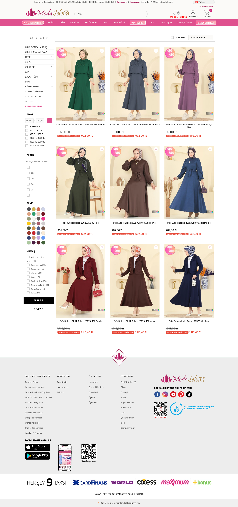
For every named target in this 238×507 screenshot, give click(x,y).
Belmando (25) (36, 265)
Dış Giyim (125, 392)
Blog (123, 422)
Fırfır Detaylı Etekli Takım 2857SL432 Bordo (81, 321)
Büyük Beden (127, 402)
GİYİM (50, 22)
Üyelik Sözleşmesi (34, 412)
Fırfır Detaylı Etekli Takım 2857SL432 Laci (189, 321)
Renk (30, 203)
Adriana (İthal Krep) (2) (36, 259)
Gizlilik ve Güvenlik (34, 407)
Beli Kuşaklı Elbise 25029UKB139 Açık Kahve (134, 222)
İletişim (60, 392)
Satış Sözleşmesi (33, 417)
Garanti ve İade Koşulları (37, 392)
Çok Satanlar (127, 417)
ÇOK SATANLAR (33, 96)
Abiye (123, 397)
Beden (30, 155)
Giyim (124, 387)
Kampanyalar (128, 427)
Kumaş (31, 251)
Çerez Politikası (32, 422)
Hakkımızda (63, 387)
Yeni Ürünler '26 (128, 382)
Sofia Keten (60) (37, 281)
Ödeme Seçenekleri (35, 387)
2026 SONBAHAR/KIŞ (36, 47)
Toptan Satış (31, 382)
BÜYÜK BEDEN (91, 22)
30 (30, 184)
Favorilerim (94, 392)
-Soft (101, 492)
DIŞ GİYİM (74, 22)
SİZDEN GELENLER (206, 22)
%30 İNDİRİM (137, 22)
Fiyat (30, 114)
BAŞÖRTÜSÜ (119, 22)
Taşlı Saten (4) (36, 289)
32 (30, 195)
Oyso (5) (33, 277)
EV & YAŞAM (166, 22)
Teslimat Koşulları (34, 402)
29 (30, 178)
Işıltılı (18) (33, 293)
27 (30, 167)
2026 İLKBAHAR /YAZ (36, 52)
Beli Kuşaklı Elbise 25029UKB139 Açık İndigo (189, 222)
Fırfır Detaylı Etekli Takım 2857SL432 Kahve (135, 321)
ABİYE (62, 22)
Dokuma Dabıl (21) (38, 285)
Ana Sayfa (62, 382)
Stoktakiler (178, 37)
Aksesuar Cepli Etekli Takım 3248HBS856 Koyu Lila (189, 126)
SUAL (152, 22)
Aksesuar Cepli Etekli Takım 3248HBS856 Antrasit (135, 124)
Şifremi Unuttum (97, 387)
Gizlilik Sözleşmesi (34, 427)
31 (30, 189)
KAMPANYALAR (33, 106)
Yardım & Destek (33, 433)
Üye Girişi (93, 402)
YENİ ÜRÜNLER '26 (34, 22)
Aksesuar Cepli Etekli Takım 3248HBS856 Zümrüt (80, 124)
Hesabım (93, 382)
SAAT (106, 22)
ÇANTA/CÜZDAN (184, 22)
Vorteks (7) (34, 273)
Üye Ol (92, 397)
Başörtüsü (126, 407)
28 (30, 173)
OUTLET (29, 101)
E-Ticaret (109, 492)
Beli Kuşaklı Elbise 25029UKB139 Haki (81, 222)
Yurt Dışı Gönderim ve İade (38, 397)
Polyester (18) (36, 269)
